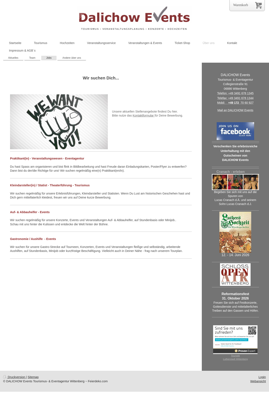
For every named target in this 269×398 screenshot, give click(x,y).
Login (262, 377)
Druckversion (14, 377)
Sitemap (33, 377)
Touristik (235, 355)
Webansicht (258, 381)
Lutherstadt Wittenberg (235, 359)
